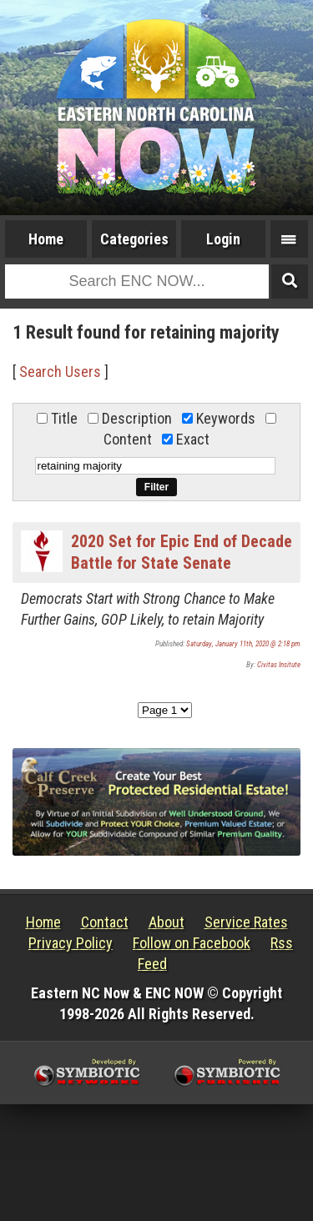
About (166, 922)
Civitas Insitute (278, 665)
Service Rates (246, 922)
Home (45, 239)
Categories (134, 239)
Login (223, 239)
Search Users (60, 371)
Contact (105, 922)
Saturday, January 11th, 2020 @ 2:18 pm (243, 644)
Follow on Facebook (191, 943)
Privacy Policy (70, 943)
